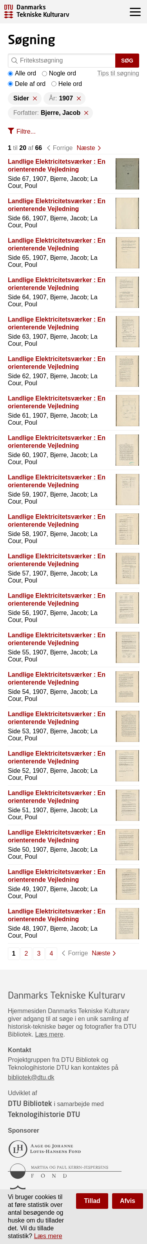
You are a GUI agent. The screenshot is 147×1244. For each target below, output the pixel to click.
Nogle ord (59, 73)
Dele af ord (26, 83)
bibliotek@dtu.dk (31, 1077)
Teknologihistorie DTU (44, 1114)
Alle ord (22, 73)
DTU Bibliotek (30, 1103)
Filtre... (26, 131)
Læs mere (49, 1034)
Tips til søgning (118, 73)
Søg (127, 60)
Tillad (92, 1201)
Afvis (127, 1201)
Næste (85, 148)
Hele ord (66, 83)
